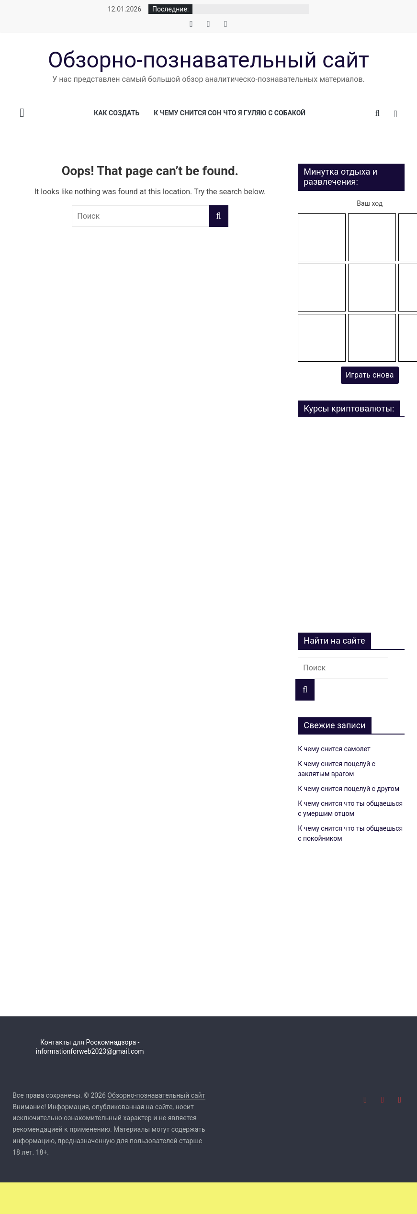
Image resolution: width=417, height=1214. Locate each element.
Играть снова (370, 374)
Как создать (116, 113)
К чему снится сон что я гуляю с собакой (229, 113)
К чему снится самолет (334, 749)
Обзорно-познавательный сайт (208, 60)
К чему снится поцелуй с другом (348, 788)
